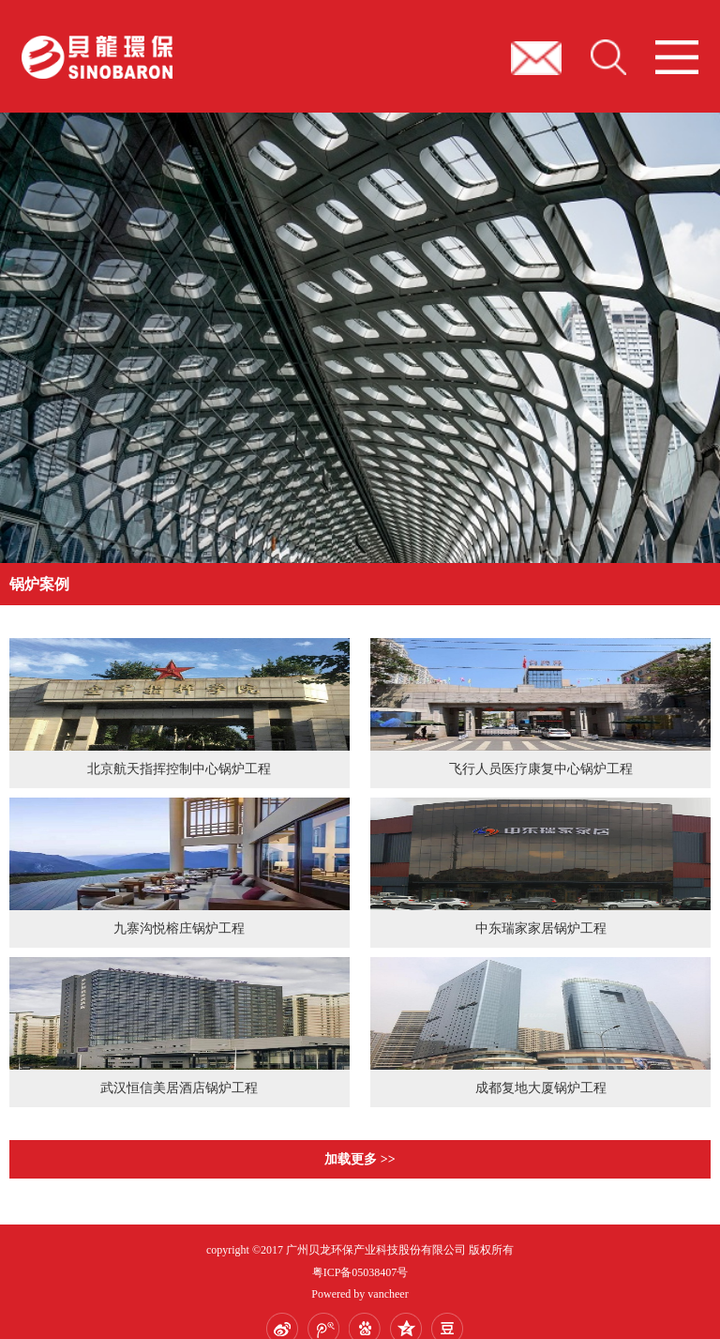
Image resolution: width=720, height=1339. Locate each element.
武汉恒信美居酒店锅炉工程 (179, 1088)
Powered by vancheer (359, 1294)
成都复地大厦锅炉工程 (541, 1088)
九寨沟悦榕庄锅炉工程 (179, 928)
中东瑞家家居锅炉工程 (541, 928)
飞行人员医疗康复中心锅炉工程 (541, 769)
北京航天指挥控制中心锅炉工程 (179, 769)
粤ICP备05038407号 (360, 1272)
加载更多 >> (359, 1159)
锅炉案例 (39, 584)
